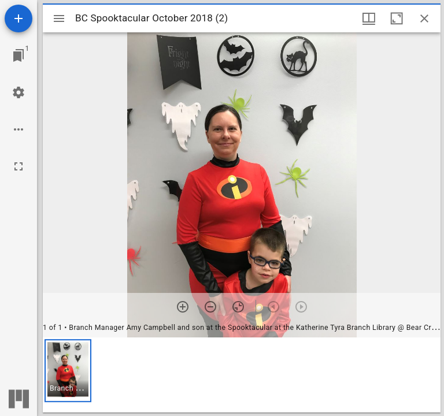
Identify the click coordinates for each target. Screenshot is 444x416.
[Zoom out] (210, 307)
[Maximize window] (396, 18)
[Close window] (424, 18)
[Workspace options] (18, 129)
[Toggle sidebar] (59, 18)
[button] (67, 370)
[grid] (242, 375)
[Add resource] (18, 18)
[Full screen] (18, 166)
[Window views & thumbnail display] (369, 18)
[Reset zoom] (238, 307)
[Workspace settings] (18, 92)
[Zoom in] (183, 307)
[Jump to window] (18, 55)
